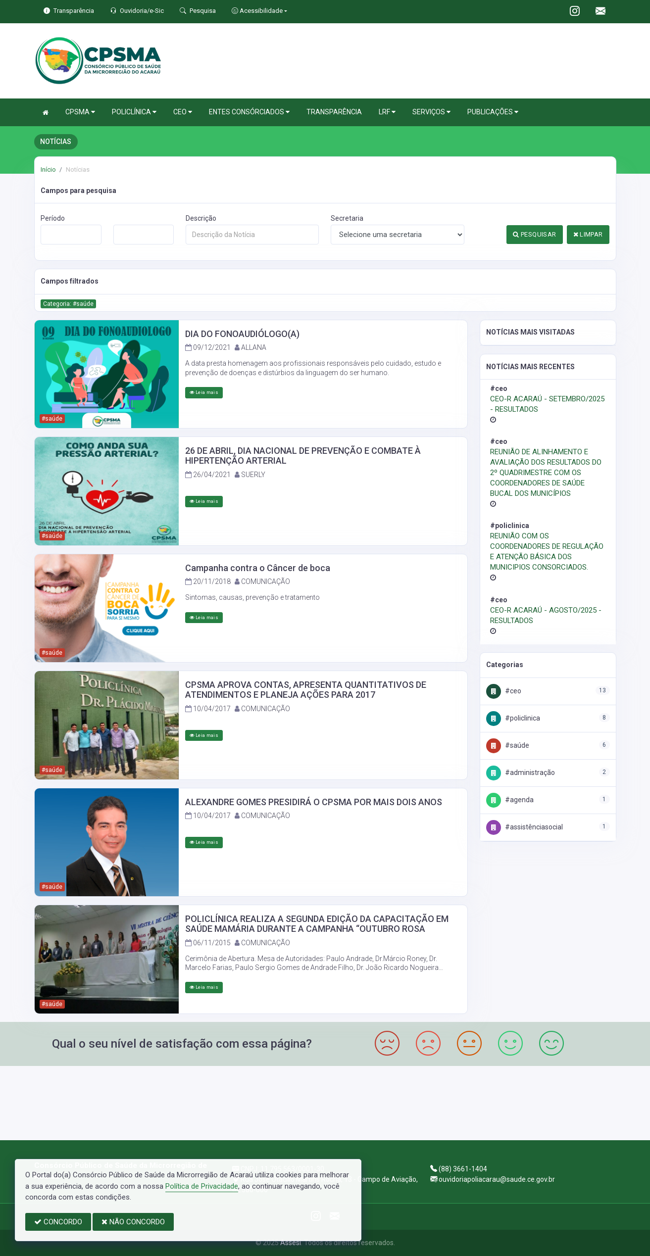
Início (48, 169)
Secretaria (347, 218)
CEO (182, 112)
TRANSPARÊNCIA (334, 112)
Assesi (290, 1243)
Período (53, 218)
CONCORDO (58, 1221)
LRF (387, 112)
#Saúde (507, 745)
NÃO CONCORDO (133, 1221)
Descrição (201, 218)
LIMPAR (588, 234)
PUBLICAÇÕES (492, 112)
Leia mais (204, 392)
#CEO (503, 691)
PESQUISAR (534, 234)
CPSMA (80, 112)
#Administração (520, 772)
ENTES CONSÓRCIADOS (249, 112)
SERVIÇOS (431, 112)
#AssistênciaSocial (524, 827)
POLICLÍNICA (134, 112)
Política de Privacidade (201, 1186)
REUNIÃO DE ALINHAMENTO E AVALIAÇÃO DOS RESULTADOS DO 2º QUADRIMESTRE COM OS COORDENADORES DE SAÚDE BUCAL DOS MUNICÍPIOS (545, 472)
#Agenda (510, 800)
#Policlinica (513, 718)
